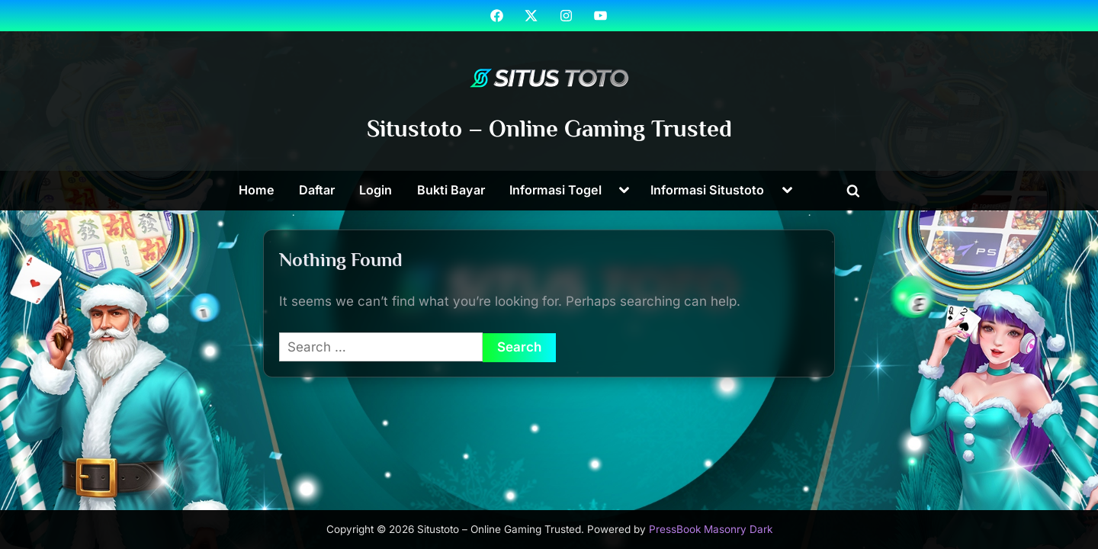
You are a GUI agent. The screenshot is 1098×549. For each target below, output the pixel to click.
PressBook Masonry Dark (710, 529)
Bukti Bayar (451, 189)
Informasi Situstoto (707, 189)
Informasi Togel (555, 189)
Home (256, 189)
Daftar (317, 189)
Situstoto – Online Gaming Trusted (549, 128)
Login (375, 189)
